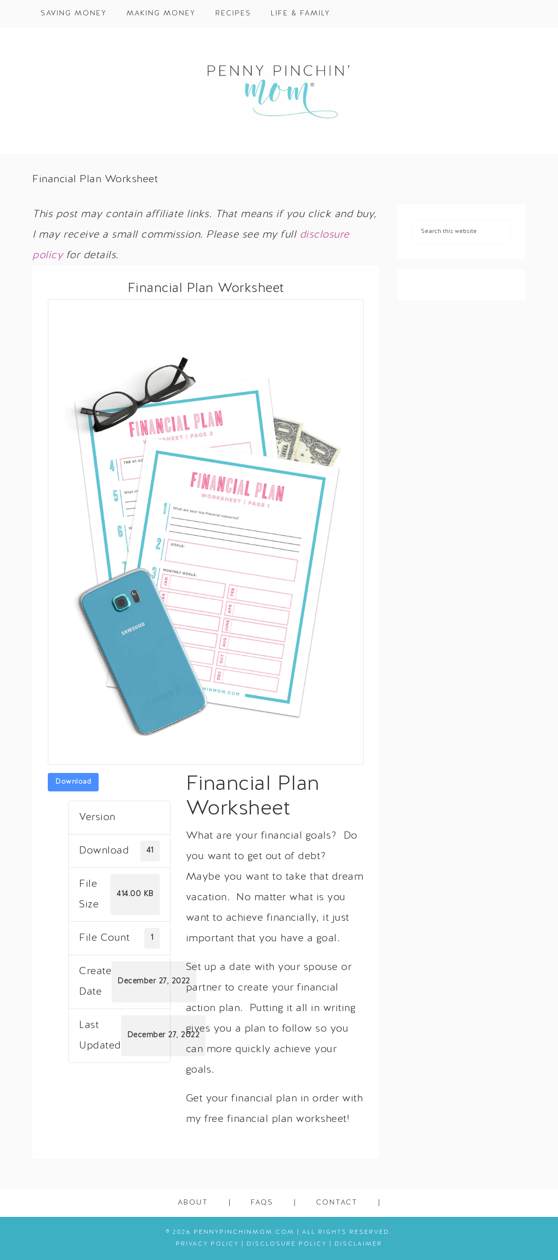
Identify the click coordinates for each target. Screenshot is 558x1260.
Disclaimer (358, 1244)
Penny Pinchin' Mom (279, 91)
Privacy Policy (207, 1244)
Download (73, 782)
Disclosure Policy (287, 1244)
